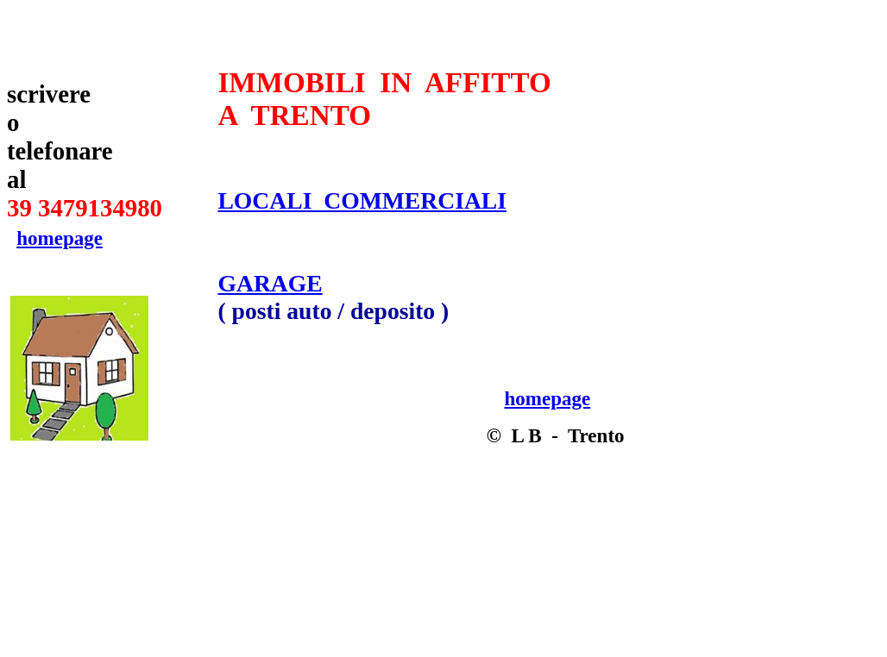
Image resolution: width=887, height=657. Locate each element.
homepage (59, 238)
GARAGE (269, 283)
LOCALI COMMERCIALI (361, 200)
